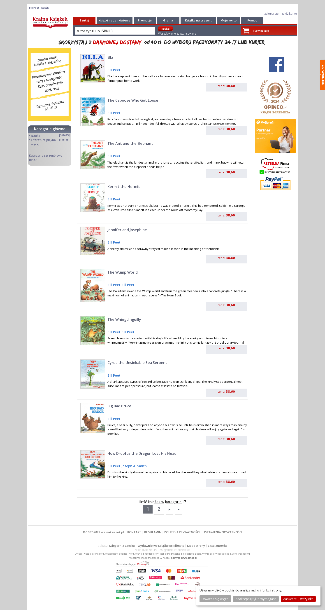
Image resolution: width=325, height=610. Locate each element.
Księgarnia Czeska (122, 546)
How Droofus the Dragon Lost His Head (141, 453)
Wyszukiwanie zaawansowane (177, 33)
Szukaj (84, 20)
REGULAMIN (152, 532)
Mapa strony (196, 546)
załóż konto (289, 14)
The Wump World (122, 272)
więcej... (36, 144)
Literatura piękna (43, 140)
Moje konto (229, 20)
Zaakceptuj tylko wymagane (255, 599)
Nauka (35, 136)
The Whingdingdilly (124, 319)
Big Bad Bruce (119, 406)
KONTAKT (134, 532)
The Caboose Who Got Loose (132, 100)
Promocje (145, 20)
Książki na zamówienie (114, 20)
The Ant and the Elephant (130, 143)
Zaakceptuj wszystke (298, 599)
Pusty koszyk (261, 30)
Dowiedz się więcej (215, 599)
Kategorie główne (49, 128)
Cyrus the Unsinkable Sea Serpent (137, 362)
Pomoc (252, 20)
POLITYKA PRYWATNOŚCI (182, 532)
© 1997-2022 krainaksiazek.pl (103, 532)
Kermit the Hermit (123, 186)
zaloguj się (271, 14)
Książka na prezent (198, 20)
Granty (168, 20)
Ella (110, 57)
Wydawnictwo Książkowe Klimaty (161, 546)
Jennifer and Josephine (127, 229)
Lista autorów (217, 546)
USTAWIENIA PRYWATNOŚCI (222, 532)
